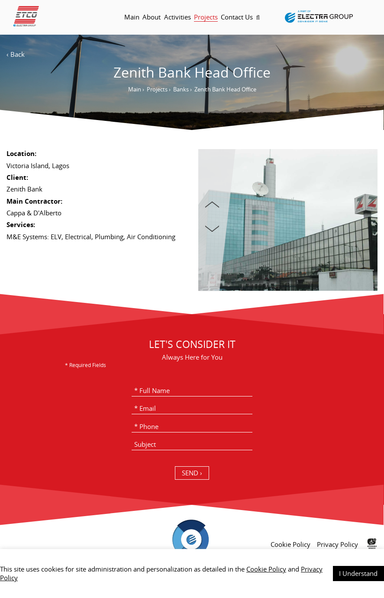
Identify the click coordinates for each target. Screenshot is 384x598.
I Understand (358, 573)
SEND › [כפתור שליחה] (192, 472)
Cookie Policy (266, 569)
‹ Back (15, 54)
